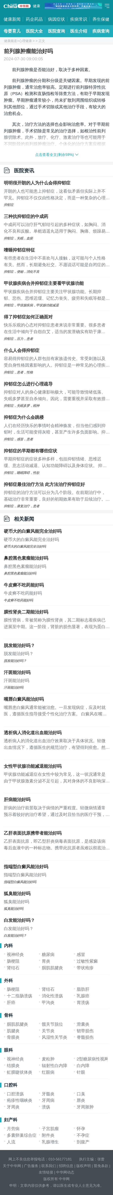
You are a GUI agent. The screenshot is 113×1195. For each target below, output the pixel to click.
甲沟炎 (48, 1002)
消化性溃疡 (52, 996)
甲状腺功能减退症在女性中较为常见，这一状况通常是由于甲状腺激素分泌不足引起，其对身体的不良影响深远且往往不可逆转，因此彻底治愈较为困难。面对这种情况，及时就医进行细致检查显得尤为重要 (55, 778)
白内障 (83, 1065)
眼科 (8, 1050)
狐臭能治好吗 (17, 893)
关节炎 (48, 1030)
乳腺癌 (83, 996)
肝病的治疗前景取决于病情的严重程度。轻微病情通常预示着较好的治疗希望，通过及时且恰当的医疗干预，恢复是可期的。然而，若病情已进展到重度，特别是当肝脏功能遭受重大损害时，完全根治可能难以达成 (55, 812)
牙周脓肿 (85, 1107)
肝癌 (11, 1002)
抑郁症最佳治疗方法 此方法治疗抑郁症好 (44, 484)
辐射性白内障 (54, 1065)
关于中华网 (12, 1166)
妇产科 (10, 1119)
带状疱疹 (85, 967)
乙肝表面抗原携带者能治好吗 (33, 833)
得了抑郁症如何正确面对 (28, 316)
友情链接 (46, 1172)
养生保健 (100, 19)
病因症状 (56, 19)
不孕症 (83, 1135)
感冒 (81, 954)
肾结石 (13, 967)
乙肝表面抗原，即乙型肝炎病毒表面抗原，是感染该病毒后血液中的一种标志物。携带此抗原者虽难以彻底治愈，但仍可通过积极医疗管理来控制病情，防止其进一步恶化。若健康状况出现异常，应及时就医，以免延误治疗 (55, 845)
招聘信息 (66, 1166)
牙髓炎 (48, 1094)
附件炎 (48, 1135)
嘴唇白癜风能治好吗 (24, 699)
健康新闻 (12, 19)
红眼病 (48, 1072)
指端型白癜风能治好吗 (26, 866)
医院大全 (34, 31)
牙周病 (48, 1100)
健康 (36, 6)
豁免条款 (101, 1166)
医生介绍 (78, 31)
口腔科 (10, 1085)
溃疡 (46, 1107)
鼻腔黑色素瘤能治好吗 (26, 558)
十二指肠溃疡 (19, 996)
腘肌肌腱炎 (52, 967)
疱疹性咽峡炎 (19, 1100)
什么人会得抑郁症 (21, 350)
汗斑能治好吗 (17, 672)
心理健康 (25, 41)
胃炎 (46, 961)
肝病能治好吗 (17, 799)
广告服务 (31, 1166)
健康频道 (10, 41)
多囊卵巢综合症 (22, 1135)
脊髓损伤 (85, 1037)
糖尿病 (48, 954)
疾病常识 (78, 19)
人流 (11, 1142)
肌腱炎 (13, 1030)
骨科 (8, 1015)
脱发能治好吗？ (19, 645)
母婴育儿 (12, 31)
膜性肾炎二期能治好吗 (26, 611)
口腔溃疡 (15, 1094)
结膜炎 (13, 1065)
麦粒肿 (48, 1059)
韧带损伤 (85, 1030)
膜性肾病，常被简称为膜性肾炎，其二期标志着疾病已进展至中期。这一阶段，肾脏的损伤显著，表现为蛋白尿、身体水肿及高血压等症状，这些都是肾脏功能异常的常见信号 (55, 624)
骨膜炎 (13, 1037)
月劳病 (13, 1128)
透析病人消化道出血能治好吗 (33, 732)
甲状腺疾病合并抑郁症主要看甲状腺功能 (44, 283)
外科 (8, 980)
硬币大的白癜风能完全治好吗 (33, 531)
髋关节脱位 (52, 1024)
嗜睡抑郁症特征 (19, 249)
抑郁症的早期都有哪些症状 (30, 450)
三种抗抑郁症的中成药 (26, 216)
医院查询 (56, 31)
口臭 (81, 1094)
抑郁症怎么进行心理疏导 (28, 383)
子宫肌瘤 (50, 1128)
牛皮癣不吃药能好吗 (24, 585)
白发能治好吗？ (19, 920)
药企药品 (34, 19)
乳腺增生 (50, 1142)
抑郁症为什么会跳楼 (24, 417)
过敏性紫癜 (87, 961)
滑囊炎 (83, 1024)
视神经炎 (15, 954)
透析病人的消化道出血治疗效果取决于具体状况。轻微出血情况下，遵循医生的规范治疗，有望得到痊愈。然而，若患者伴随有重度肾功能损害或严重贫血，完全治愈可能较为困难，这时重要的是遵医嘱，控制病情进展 (55, 744)
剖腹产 (83, 1142)
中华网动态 (65, 1172)
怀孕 (81, 1128)
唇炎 (81, 1100)
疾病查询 (100, 31)
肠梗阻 (13, 961)
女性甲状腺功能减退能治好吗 (33, 766)
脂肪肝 (83, 989)
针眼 (81, 1072)
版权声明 (83, 1166)
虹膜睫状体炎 (19, 1072)
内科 (8, 945)
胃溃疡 (83, 1002)
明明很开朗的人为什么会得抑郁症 (37, 182)
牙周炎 (13, 1107)
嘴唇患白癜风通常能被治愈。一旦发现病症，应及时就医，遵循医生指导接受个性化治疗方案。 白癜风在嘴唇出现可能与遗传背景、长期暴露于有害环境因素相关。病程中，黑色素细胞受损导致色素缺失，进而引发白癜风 (55, 711)
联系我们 (48, 1166)
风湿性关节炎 (54, 1037)
